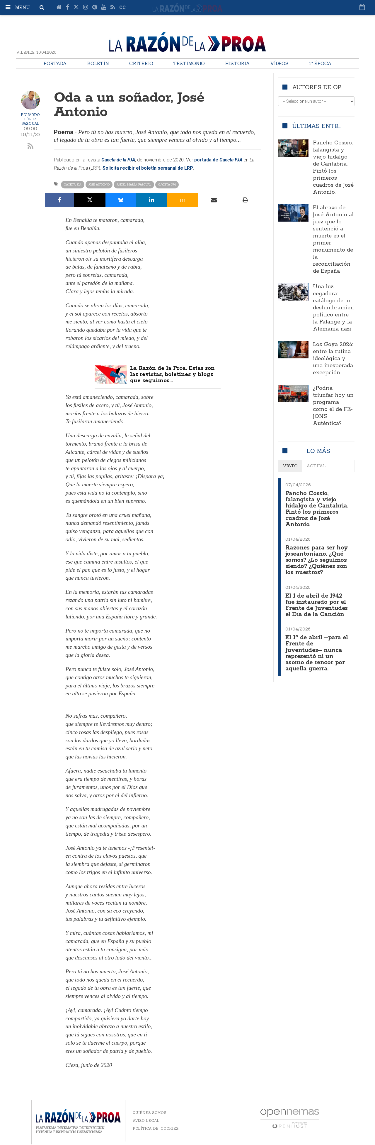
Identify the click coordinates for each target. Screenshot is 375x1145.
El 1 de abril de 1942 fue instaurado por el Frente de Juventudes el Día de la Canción (317, 601)
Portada (55, 63)
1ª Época (320, 63)
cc (122, 7)
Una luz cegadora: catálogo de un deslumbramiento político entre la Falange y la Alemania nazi (336, 308)
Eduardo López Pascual (30, 119)
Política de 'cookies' (156, 1129)
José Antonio (99, 184)
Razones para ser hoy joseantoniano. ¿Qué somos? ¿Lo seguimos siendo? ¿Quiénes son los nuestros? (317, 558)
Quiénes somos (149, 1113)
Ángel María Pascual (134, 184)
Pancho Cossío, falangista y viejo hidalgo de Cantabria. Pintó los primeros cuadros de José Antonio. (333, 167)
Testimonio (189, 63)
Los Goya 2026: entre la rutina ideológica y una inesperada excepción (333, 358)
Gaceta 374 (167, 184)
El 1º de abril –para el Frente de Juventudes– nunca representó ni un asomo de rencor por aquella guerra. (317, 648)
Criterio (141, 63)
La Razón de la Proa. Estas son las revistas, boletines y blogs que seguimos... (175, 375)
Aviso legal (146, 1121)
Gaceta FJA (72, 184)
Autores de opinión (325, 87)
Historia (237, 63)
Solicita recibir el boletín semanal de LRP (148, 168)
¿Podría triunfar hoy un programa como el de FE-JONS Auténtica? (333, 406)
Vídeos (279, 63)
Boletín (98, 63)
